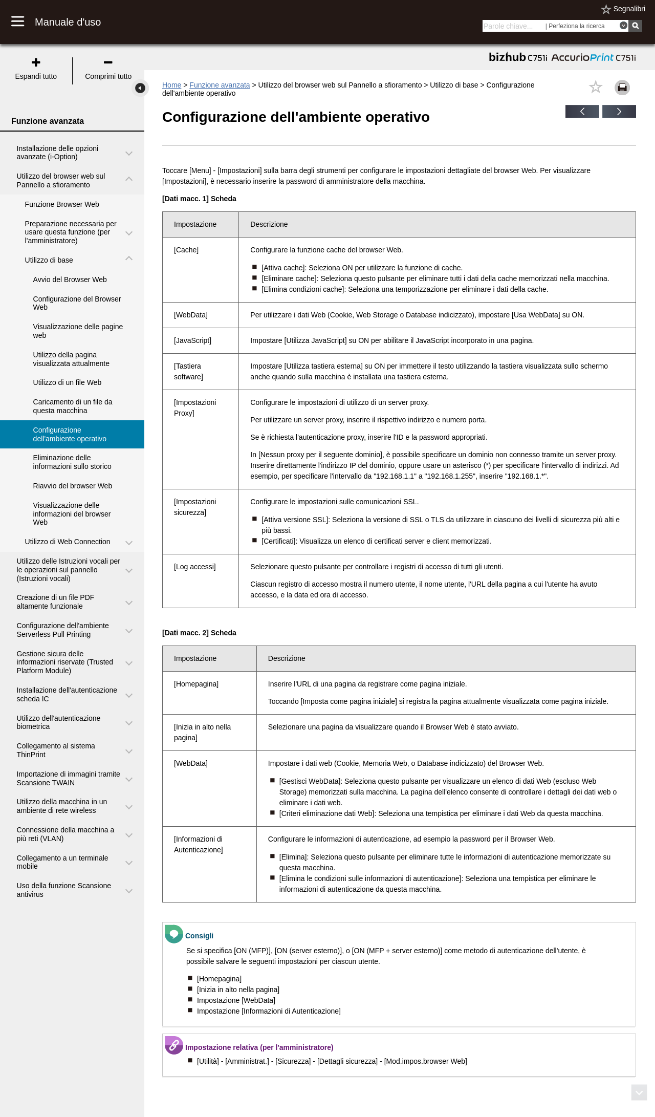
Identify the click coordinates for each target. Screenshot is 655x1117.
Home (171, 85)
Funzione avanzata (219, 85)
